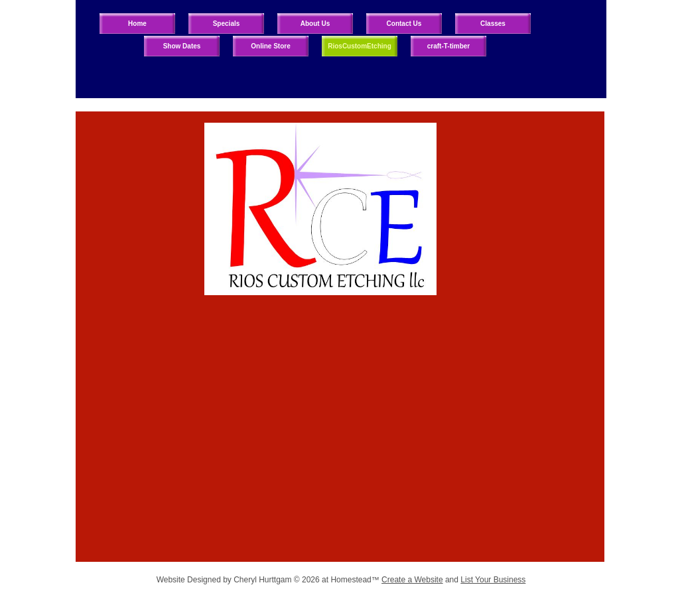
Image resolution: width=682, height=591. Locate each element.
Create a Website (412, 579)
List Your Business (492, 579)
